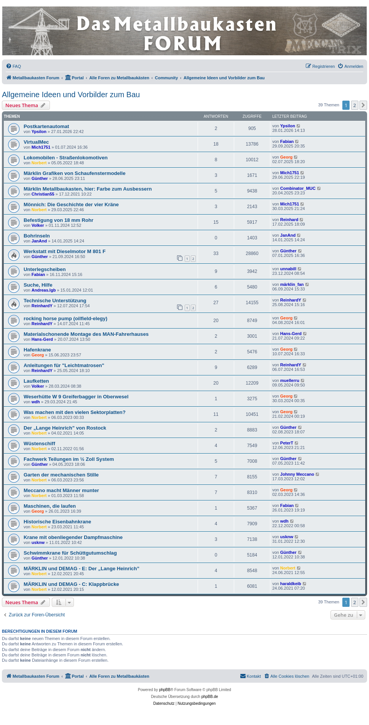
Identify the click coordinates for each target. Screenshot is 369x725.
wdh (36, 401)
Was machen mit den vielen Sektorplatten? (75, 412)
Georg (286, 157)
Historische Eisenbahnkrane (57, 522)
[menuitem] (13, 66)
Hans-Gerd (42, 339)
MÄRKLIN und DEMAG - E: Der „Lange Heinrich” (81, 568)
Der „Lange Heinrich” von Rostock (65, 428)
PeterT (286, 443)
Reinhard (289, 219)
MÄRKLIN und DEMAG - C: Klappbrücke (71, 584)
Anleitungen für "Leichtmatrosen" (64, 365)
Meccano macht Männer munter (61, 490)
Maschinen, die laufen (50, 506)
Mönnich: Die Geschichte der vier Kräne (71, 204)
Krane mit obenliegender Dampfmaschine (73, 537)
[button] (363, 105)
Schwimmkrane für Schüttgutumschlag (70, 553)
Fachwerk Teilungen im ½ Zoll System (69, 459)
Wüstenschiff (39, 443)
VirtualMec (36, 142)
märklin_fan (292, 284)
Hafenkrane (37, 350)
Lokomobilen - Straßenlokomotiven (66, 157)
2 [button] (354, 105)
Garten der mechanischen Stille (61, 475)
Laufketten (36, 381)
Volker (38, 225)
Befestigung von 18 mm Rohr (58, 220)
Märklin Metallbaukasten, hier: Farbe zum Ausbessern (88, 189)
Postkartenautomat (46, 126)
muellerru (289, 380)
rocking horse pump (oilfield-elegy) (65, 318)
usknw (38, 542)
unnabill (288, 268)
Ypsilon (39, 131)
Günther (40, 178)
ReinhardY (42, 305)
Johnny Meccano (297, 474)
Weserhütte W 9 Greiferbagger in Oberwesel (76, 396)
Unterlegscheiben (45, 269)
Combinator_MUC (298, 188)
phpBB (165, 690)
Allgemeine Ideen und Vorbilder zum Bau (71, 94)
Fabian (287, 141)
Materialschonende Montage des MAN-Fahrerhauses (86, 334)
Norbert (39, 162)
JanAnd (39, 241)
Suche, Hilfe (38, 285)
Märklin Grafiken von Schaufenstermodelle (75, 173)
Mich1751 (41, 147)
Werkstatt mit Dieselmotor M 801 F (64, 251)
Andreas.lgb (44, 290)
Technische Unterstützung (55, 300)
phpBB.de (209, 697)
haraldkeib (290, 583)
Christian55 (43, 194)
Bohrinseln (37, 236)
